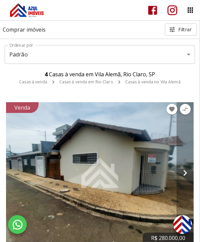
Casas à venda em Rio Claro (86, 82)
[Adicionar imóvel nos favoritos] (171, 109)
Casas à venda (33, 82)
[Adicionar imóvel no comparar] (185, 109)
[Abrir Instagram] (172, 10)
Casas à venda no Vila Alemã (153, 82)
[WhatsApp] (17, 224)
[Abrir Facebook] (152, 10)
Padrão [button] (18, 54)
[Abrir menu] (190, 10)
